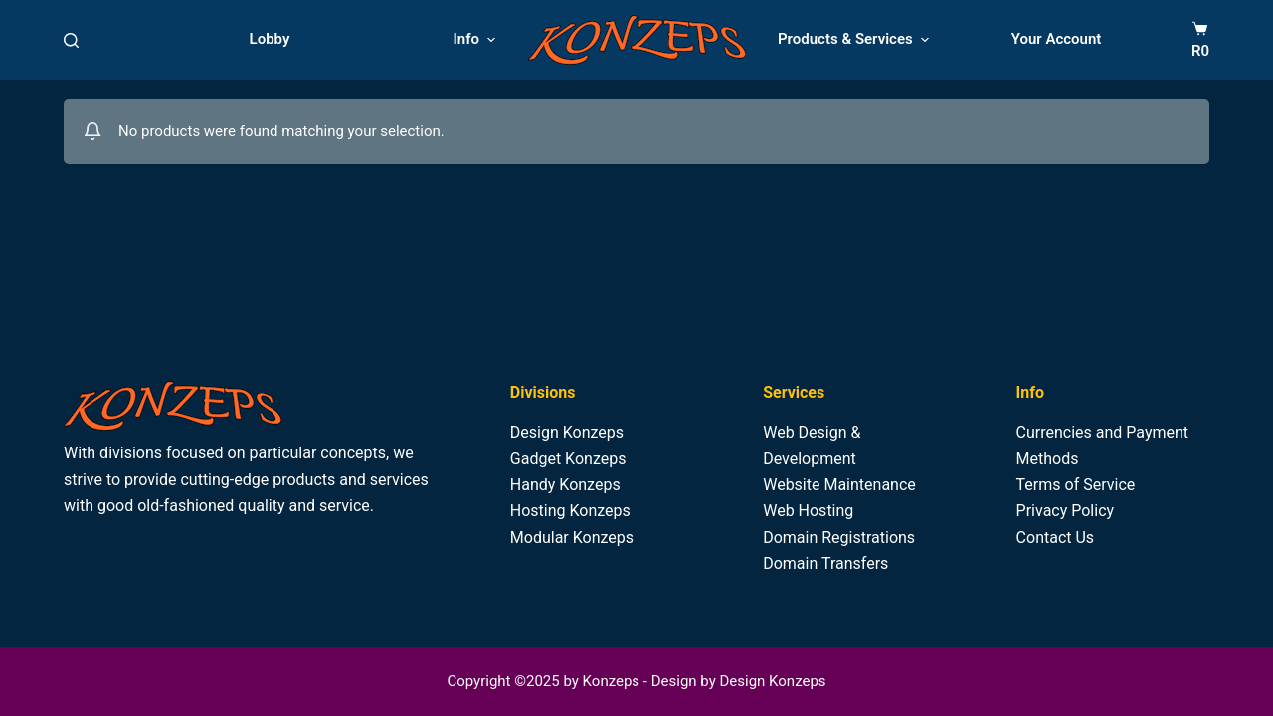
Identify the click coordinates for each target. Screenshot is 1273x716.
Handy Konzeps (565, 484)
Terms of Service (1076, 484)
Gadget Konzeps (568, 458)
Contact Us (1055, 537)
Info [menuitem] (476, 39)
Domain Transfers (825, 563)
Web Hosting (808, 510)
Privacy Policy (1065, 510)
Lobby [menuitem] (270, 39)
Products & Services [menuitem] (856, 39)
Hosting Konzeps (570, 510)
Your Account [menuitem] (1056, 39)
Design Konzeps (567, 432)
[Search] (71, 40)
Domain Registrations (839, 537)
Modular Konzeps (572, 537)
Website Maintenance (839, 484)
